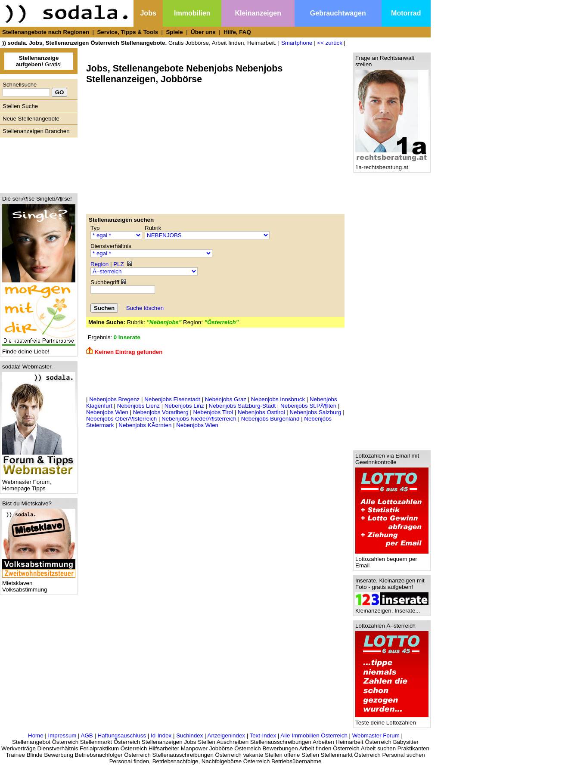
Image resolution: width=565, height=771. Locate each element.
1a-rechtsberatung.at (391, 164)
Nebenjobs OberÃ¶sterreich (121, 418)
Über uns (203, 32)
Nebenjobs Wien (107, 412)
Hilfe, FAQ (237, 32)
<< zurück (329, 43)
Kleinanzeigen (258, 13)
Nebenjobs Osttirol (261, 412)
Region (99, 264)
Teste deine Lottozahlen (391, 720)
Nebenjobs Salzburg (315, 412)
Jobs (148, 13)
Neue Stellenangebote (31, 118)
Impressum (62, 735)
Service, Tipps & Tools (127, 32)
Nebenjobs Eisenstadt (172, 399)
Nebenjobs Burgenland (270, 418)
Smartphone (297, 43)
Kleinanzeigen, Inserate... (391, 608)
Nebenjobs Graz (225, 399)
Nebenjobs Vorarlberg (161, 412)
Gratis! (39, 61)
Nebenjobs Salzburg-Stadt (242, 406)
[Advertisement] (36, 163)
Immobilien (192, 13)
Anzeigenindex (226, 735)
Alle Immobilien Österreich (314, 735)
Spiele (174, 32)
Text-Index (263, 735)
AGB (87, 735)
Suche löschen (145, 308)
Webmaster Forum (376, 735)
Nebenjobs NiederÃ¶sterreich (198, 418)
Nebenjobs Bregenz (114, 399)
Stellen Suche (20, 106)
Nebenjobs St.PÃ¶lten (308, 406)
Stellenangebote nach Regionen (45, 32)
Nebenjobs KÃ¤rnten (144, 425)
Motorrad (406, 13)
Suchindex (189, 735)
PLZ (118, 264)
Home (35, 735)
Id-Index (161, 735)
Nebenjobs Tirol (213, 412)
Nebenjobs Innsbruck (278, 399)
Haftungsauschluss (122, 735)
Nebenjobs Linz (184, 406)
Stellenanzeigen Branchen (36, 131)
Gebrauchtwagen (338, 13)
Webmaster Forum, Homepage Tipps (38, 483)
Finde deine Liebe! (38, 349)
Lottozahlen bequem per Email (391, 560)
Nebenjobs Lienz (138, 406)
